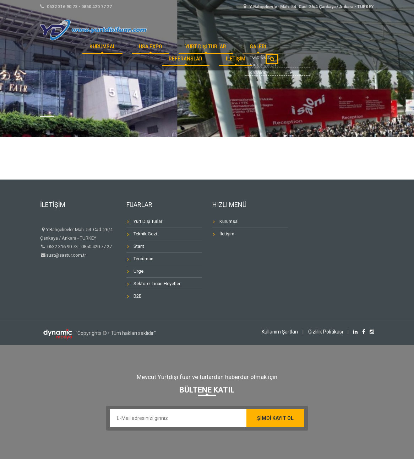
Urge (138, 271)
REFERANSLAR (254, 51)
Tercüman (143, 258)
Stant (139, 246)
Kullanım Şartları (280, 332)
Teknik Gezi (145, 233)
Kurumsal (229, 221)
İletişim (226, 233)
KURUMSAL (84, 51)
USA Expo (123, 51)
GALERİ (215, 51)
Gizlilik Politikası (325, 332)
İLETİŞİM (239, 72)
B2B (138, 296)
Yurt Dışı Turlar (171, 51)
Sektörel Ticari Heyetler (157, 283)
